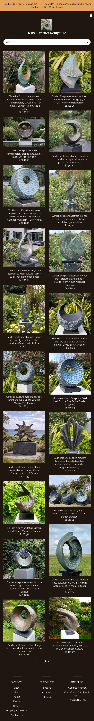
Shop (17, 687)
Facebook (47, 687)
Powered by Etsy (77, 700)
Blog (16, 692)
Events (16, 701)
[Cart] (90, 16)
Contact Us (17, 715)
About (17, 697)
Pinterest (47, 697)
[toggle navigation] (5, 15)
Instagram (47, 692)
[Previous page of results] (35, 661)
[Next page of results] (59, 661)
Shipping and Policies (17, 710)
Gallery (17, 706)
